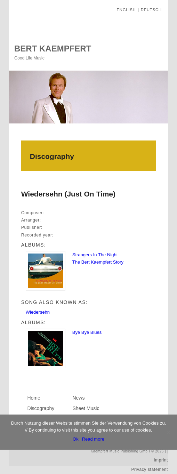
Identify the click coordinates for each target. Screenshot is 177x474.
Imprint (161, 460)
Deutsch (151, 10)
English (126, 10)
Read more (93, 439)
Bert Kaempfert (52, 48)
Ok (76, 439)
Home (33, 398)
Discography (40, 408)
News (78, 398)
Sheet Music (85, 408)
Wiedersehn (38, 312)
